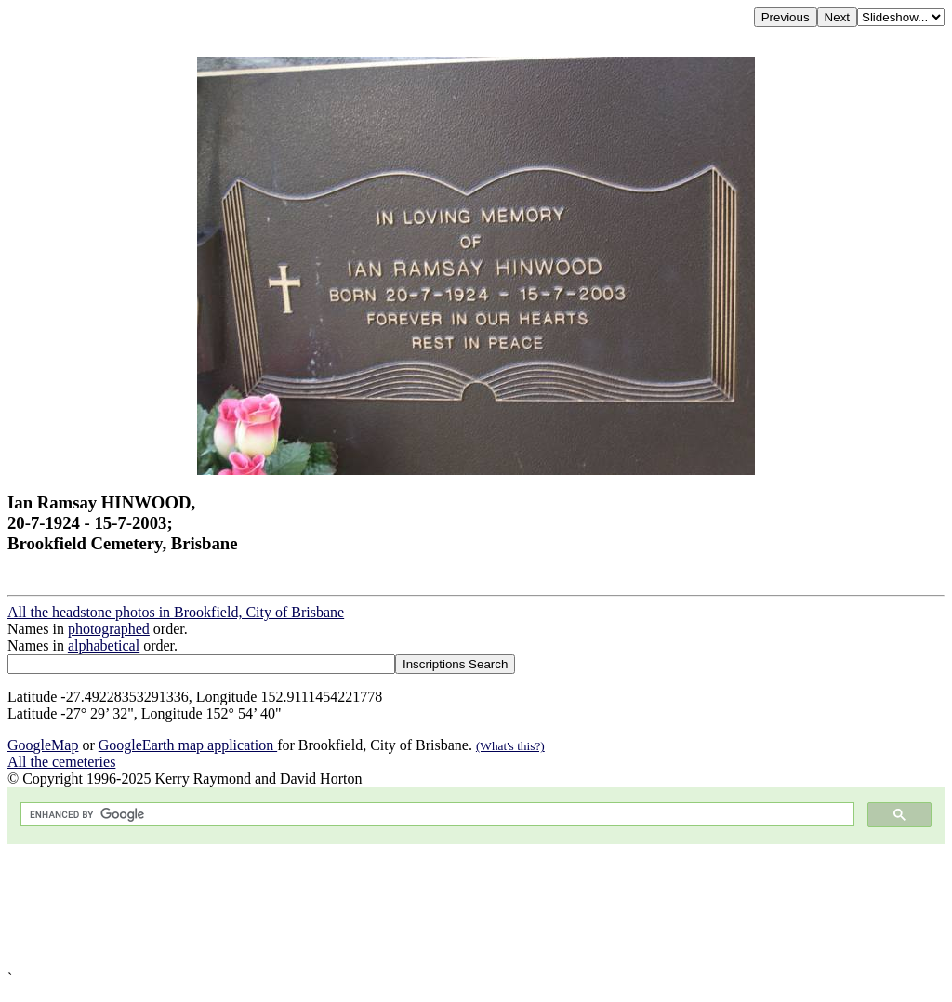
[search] (435, 815)
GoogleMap (42, 745)
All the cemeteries (61, 762)
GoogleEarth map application (188, 745)
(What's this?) (510, 746)
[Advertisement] (476, 907)
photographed (109, 629)
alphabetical (103, 645)
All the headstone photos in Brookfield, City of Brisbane (175, 612)
